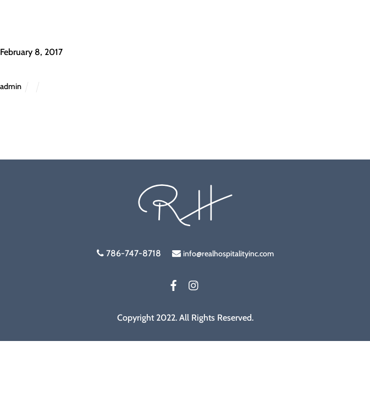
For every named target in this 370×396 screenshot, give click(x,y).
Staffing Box (36, 67)
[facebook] (173, 283)
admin (10, 86)
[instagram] (194, 283)
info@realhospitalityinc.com (228, 253)
